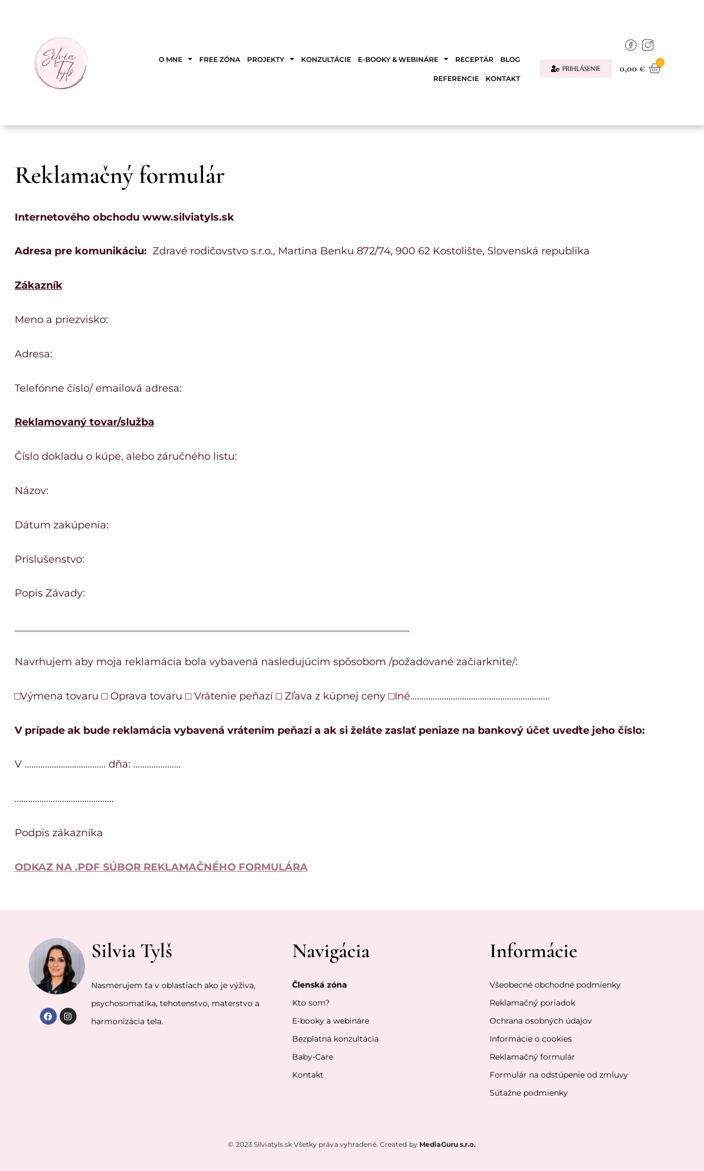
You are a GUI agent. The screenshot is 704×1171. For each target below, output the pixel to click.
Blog (510, 59)
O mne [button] (175, 59)
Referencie (456, 78)
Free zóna (219, 59)
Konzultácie (326, 59)
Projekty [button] (270, 59)
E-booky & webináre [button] (403, 59)
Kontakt (503, 78)
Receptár (474, 59)
